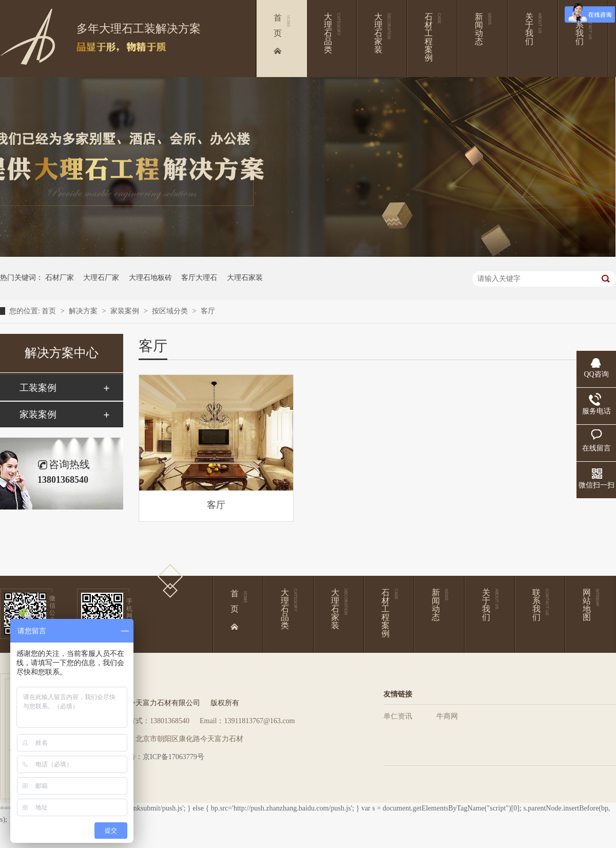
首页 (50, 311)
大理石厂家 (101, 277)
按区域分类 (171, 311)
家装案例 (125, 311)
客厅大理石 (199, 277)
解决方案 (84, 311)
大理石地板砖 (150, 277)
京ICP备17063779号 (173, 757)
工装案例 (38, 388)
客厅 (208, 311)
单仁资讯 (397, 716)
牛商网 (447, 716)
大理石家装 (245, 277)
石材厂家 (59, 277)
